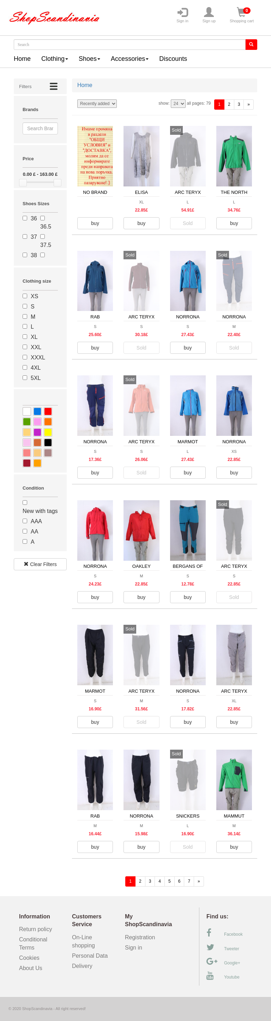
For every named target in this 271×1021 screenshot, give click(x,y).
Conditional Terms (33, 943)
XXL (36, 347)
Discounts (173, 58)
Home (22, 58)
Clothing (54, 58)
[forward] (248, 104)
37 (34, 237)
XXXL (38, 357)
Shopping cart (242, 15)
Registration (140, 937)
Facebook (224, 933)
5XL (36, 378)
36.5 (45, 227)
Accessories (130, 58)
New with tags (40, 511)
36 (34, 218)
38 (34, 255)
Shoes (89, 58)
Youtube (223, 975)
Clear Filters (40, 564)
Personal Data (90, 956)
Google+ (223, 961)
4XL (36, 368)
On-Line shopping (86, 941)
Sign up (209, 15)
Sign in (182, 15)
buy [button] (95, 223)
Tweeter (222, 947)
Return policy (35, 929)
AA (34, 532)
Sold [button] (188, 223)
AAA (36, 521)
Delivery (82, 966)
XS (34, 296)
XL (34, 337)
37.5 (45, 245)
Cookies (29, 958)
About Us (30, 968)
